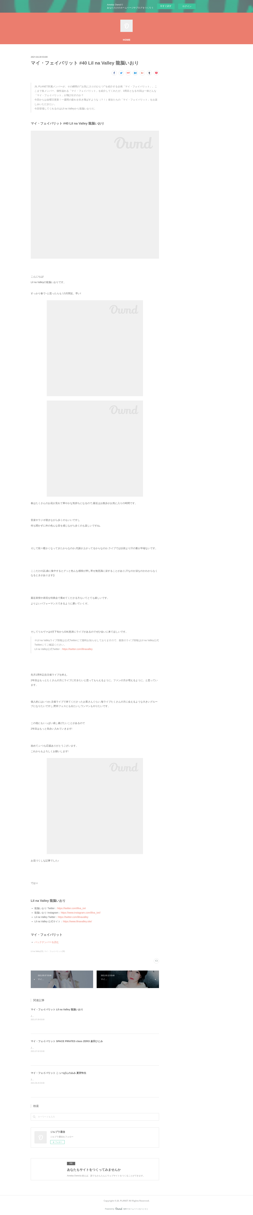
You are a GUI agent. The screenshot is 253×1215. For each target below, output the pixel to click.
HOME (126, 39)
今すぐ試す (165, 6)
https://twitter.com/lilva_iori (71, 908)
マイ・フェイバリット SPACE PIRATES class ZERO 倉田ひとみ (67, 1041)
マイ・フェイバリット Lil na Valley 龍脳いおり (57, 1009)
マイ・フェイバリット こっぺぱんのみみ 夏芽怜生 (58, 1073)
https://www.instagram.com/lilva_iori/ (80, 912)
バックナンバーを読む (46, 942)
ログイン (187, 6)
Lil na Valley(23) (37, 951)
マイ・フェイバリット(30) (54, 951)
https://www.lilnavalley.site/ (77, 921)
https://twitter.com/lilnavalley (77, 649)
